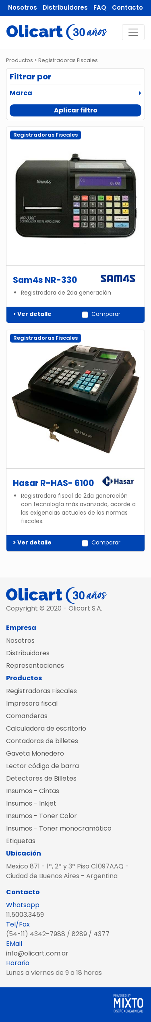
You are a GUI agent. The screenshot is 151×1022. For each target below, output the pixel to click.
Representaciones (35, 665)
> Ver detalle (32, 314)
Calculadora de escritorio (46, 728)
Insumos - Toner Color (41, 816)
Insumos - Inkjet (31, 803)
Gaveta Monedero (35, 753)
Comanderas (27, 716)
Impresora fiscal (32, 703)
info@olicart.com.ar (37, 953)
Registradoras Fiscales (41, 691)
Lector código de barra (42, 766)
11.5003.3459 (25, 914)
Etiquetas (20, 840)
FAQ (99, 7)
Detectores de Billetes (41, 778)
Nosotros (22, 7)
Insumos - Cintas (32, 791)
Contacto (127, 7)
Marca (21, 93)
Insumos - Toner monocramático (59, 828)
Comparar (105, 314)
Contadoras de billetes (42, 741)
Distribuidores (65, 7)
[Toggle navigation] (133, 32)
